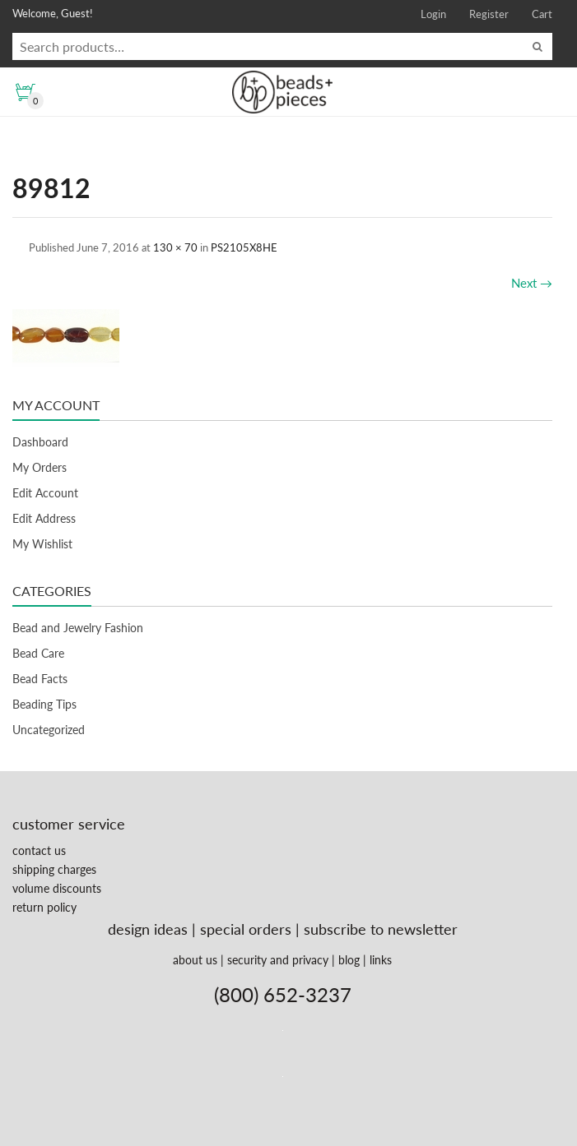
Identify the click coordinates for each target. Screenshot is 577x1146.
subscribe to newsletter (381, 929)
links (381, 960)
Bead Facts (39, 679)
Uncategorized (48, 730)
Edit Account (45, 493)
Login (433, 14)
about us (195, 960)
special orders (245, 929)
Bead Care (38, 653)
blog (349, 960)
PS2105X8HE (244, 247)
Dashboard (40, 442)
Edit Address (44, 518)
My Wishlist (42, 544)
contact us (39, 850)
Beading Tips (44, 704)
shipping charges (54, 869)
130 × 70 (175, 247)
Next (531, 282)
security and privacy (277, 960)
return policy (44, 907)
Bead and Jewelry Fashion (77, 628)
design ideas (148, 929)
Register (489, 14)
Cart (542, 14)
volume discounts (56, 888)
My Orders (39, 467)
